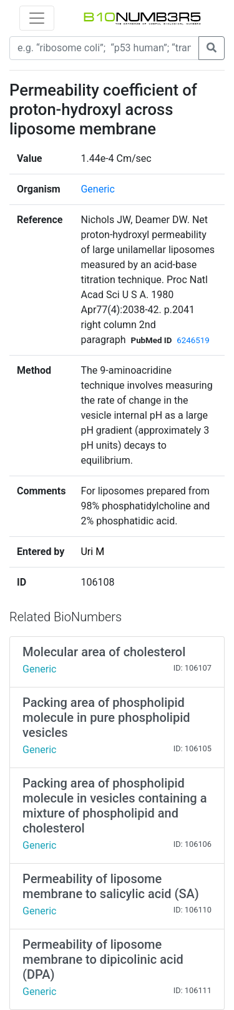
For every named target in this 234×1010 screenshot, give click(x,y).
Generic (97, 189)
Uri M (92, 552)
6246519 (193, 340)
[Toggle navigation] (36, 18)
